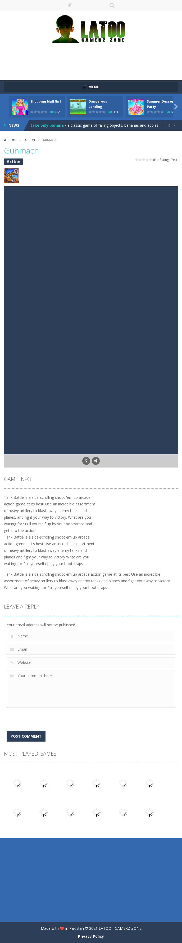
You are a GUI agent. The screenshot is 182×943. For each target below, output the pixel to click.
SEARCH (112, 5)
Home (13, 140)
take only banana (47, 125)
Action (30, 140)
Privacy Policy (91, 936)
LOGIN (70, 5)
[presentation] (47, 714)
